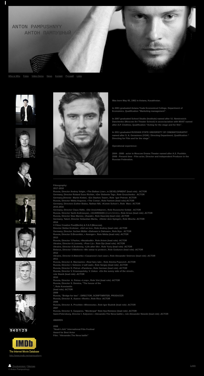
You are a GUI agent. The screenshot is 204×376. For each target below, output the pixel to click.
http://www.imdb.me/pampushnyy (25, 355)
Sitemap (31, 366)
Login (193, 365)
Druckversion (17, 366)
